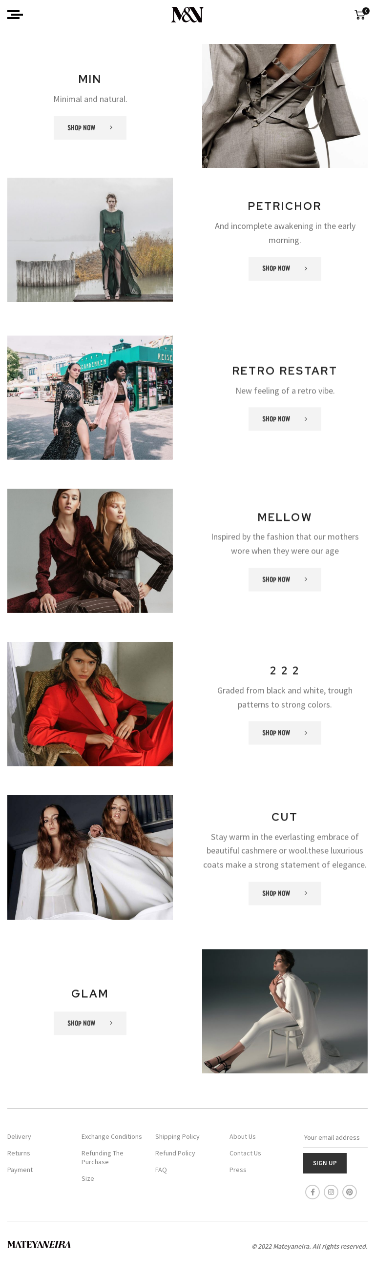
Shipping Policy (177, 1136)
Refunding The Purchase (103, 1157)
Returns (18, 1153)
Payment (20, 1169)
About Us (242, 1136)
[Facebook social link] (312, 1192)
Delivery (19, 1136)
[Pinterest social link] (349, 1192)
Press (238, 1169)
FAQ (161, 1169)
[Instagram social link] (331, 1192)
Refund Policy (175, 1153)
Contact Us (245, 1153)
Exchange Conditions (112, 1136)
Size (88, 1178)
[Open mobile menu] (15, 14)
